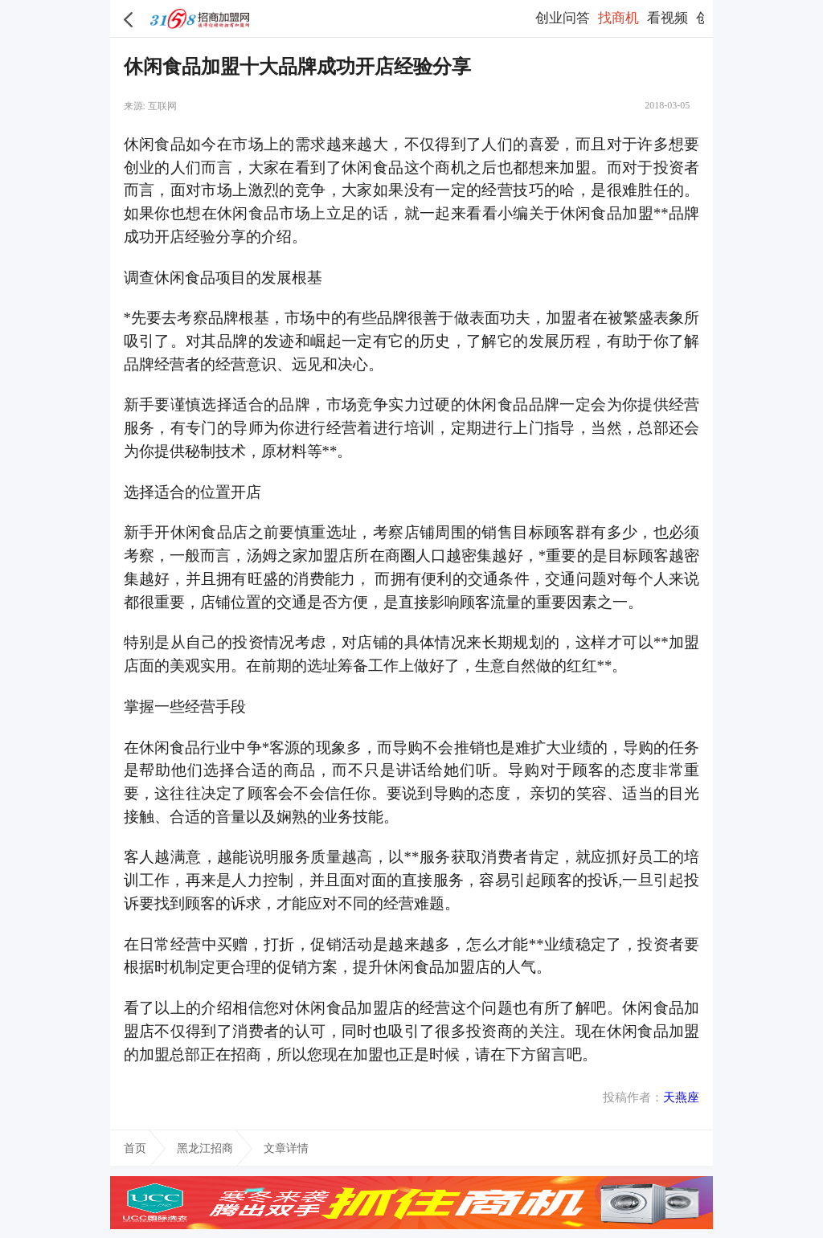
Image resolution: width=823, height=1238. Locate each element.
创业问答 (562, 18)
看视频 (667, 18)
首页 (135, 1148)
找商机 (618, 18)
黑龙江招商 (205, 1148)
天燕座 (681, 1097)
